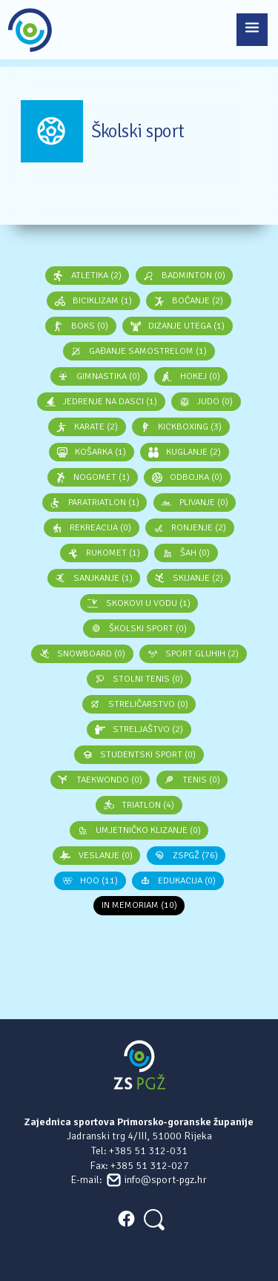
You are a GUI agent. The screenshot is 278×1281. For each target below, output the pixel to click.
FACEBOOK (126, 1218)
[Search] (153, 1218)
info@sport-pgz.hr (165, 1179)
